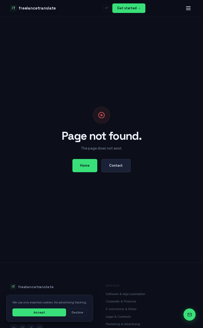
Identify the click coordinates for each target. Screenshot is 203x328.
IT (107, 8)
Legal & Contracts (118, 316)
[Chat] (189, 314)
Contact (116, 165)
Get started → (129, 8)
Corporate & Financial (121, 301)
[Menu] (188, 8)
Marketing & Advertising (123, 324)
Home (85, 165)
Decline (77, 312)
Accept (39, 312)
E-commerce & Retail (121, 309)
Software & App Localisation (125, 294)
